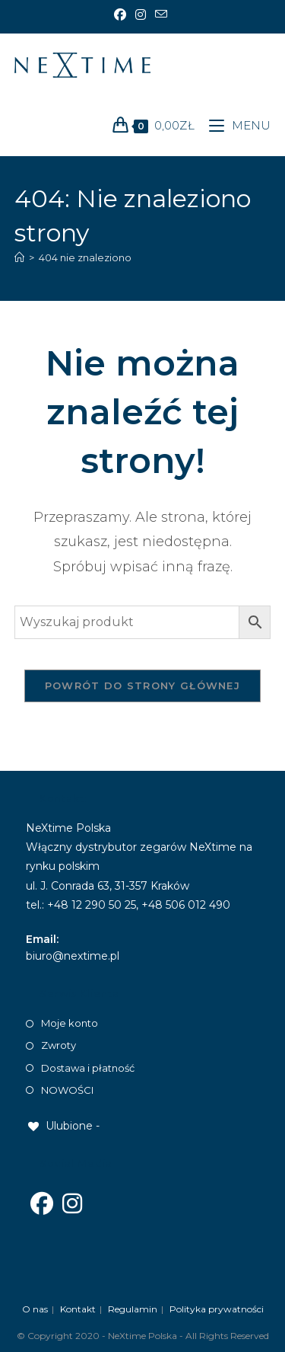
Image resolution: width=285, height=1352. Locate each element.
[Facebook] (122, 15)
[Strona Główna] (19, 257)
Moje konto (69, 1023)
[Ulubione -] (63, 1126)
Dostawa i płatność (88, 1068)
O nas (35, 1309)
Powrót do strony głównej (142, 685)
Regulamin (132, 1309)
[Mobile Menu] (234, 125)
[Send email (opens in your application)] (161, 15)
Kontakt (78, 1309)
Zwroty (58, 1045)
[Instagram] (140, 15)
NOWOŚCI (67, 1090)
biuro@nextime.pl (72, 956)
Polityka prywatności (216, 1309)
